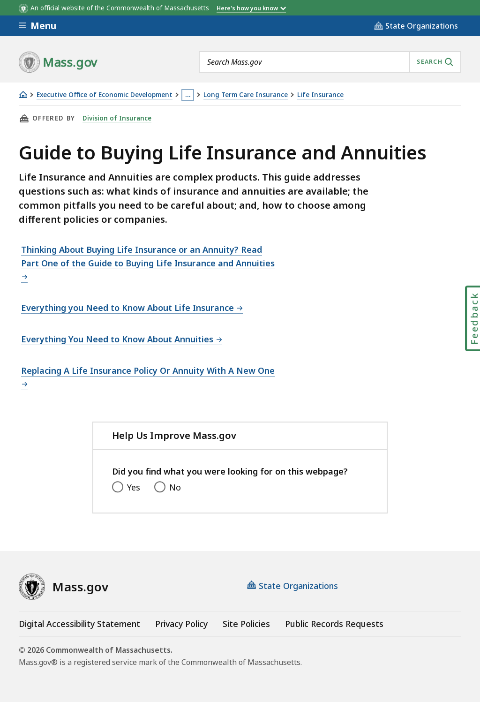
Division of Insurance (116, 118)
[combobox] (330, 62)
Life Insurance (320, 95)
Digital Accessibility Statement (79, 623)
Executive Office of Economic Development (104, 95)
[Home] (23, 94)
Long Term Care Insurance (245, 95)
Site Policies (246, 623)
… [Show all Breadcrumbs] (188, 95)
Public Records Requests (334, 623)
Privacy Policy (181, 623)
